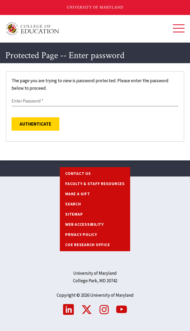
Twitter (86, 309)
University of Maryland (95, 7)
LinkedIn (68, 309)
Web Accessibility (84, 224)
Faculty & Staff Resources (95, 183)
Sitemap (74, 214)
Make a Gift (77, 193)
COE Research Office (87, 244)
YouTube (121, 309)
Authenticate (35, 124)
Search (73, 203)
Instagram (104, 309)
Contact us (78, 173)
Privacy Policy (81, 234)
